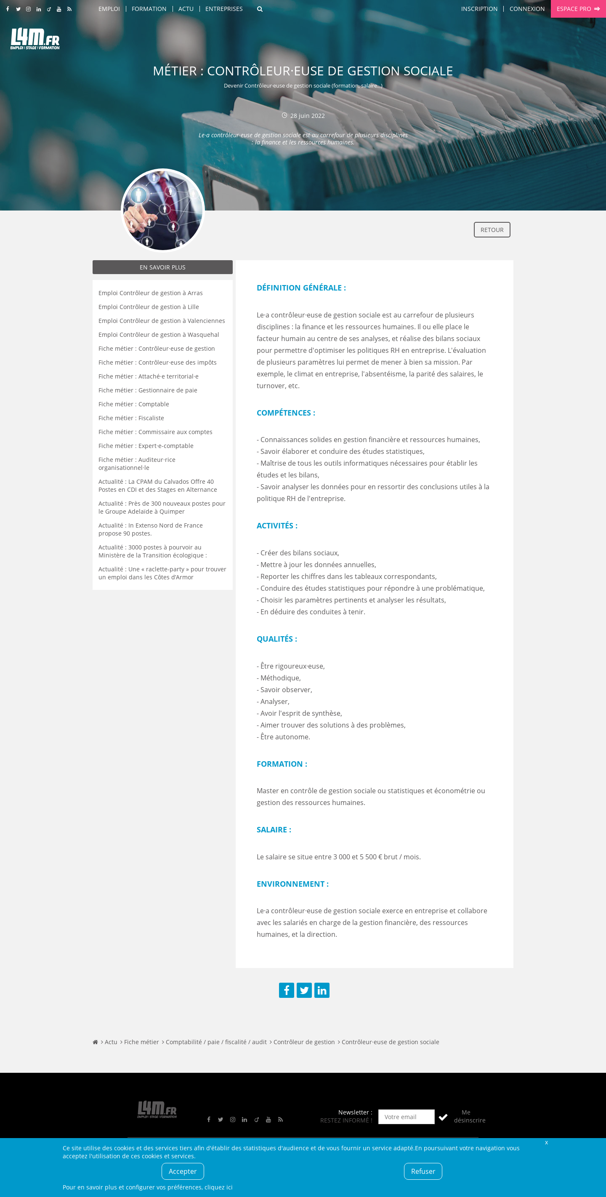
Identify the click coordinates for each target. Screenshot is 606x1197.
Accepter (183, 1171)
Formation (149, 9)
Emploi (109, 9)
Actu (186, 9)
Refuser (423, 1171)
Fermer (546, 1142)
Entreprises (224, 9)
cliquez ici (219, 1187)
